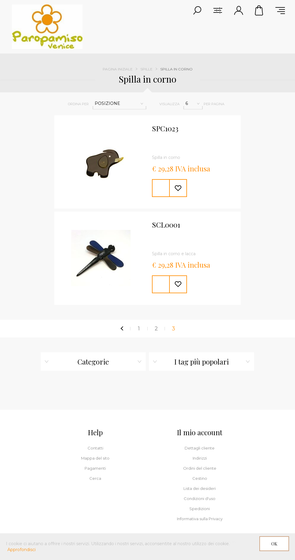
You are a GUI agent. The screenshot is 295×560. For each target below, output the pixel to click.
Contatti (95, 448)
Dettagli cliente (200, 448)
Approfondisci (21, 549)
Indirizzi (200, 458)
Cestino (259, 10)
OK (274, 544)
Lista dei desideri (199, 488)
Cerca (95, 478)
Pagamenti (95, 468)
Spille (146, 69)
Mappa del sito (95, 458)
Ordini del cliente (199, 468)
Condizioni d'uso (199, 498)
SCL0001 (166, 224)
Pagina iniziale (118, 69)
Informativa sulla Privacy (200, 518)
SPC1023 (165, 128)
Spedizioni (199, 508)
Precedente (122, 328)
